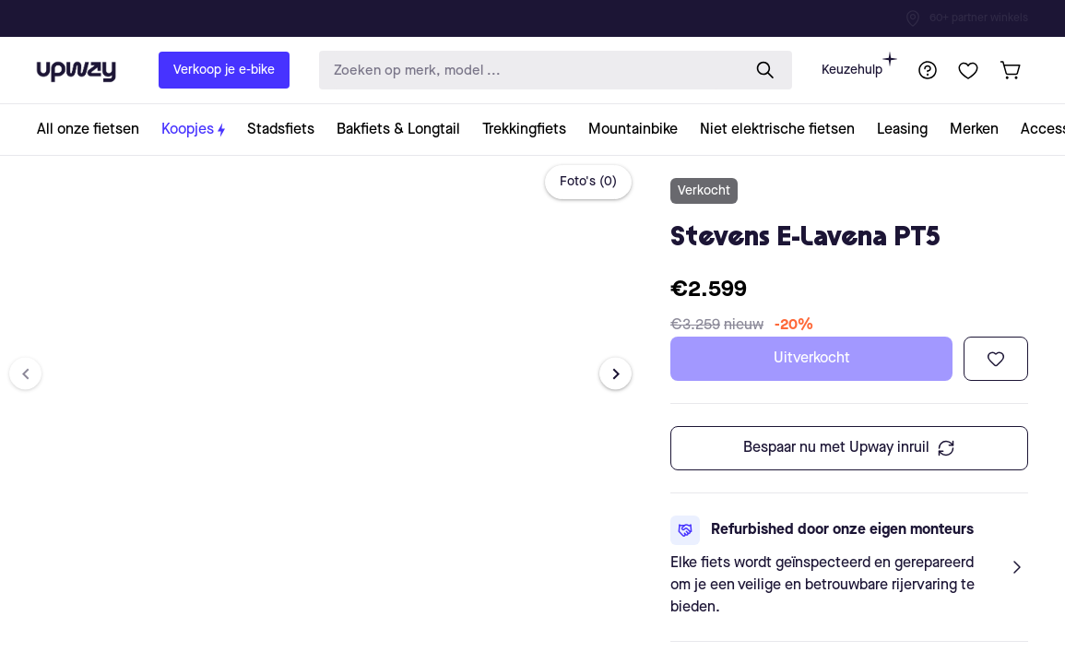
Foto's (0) (588, 181)
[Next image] (615, 374)
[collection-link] (93, 129)
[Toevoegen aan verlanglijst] (996, 359)
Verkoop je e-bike (224, 70)
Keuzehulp (859, 64)
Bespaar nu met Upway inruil (849, 448)
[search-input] (526, 70)
